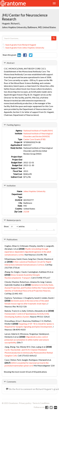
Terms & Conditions (40, 403)
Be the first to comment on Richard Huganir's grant (30, 389)
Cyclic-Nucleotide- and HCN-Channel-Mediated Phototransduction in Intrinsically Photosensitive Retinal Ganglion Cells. (29, 352)
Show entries (14, 226)
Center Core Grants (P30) (34, 139)
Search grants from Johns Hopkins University (23, 47)
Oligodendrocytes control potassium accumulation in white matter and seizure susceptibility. (27, 340)
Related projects (14, 220)
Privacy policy (25, 403)
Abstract (10, 63)
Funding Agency (14, 125)
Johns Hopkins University (34, 191)
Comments (11, 381)
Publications (12, 239)
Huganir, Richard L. (11, 23)
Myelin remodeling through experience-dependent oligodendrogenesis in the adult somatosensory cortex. (28, 252)
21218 (26, 211)
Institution (11, 185)
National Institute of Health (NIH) (38, 130)
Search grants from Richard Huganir (19, 44)
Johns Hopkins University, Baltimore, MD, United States (29, 27)
